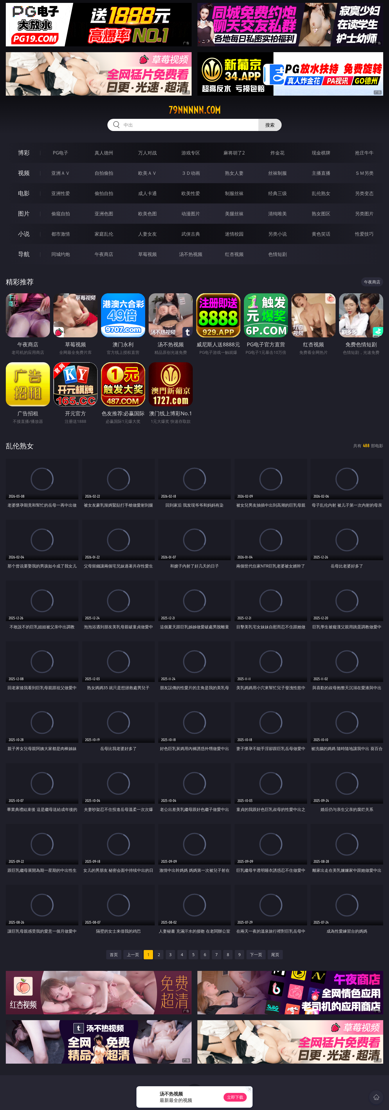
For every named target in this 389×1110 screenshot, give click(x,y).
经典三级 (277, 193)
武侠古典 (190, 234)
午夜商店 (104, 254)
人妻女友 (147, 234)
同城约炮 (60, 254)
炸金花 (277, 153)
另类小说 (277, 234)
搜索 (270, 125)
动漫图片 (190, 213)
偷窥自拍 (60, 213)
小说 (24, 234)
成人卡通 (147, 193)
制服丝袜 (234, 193)
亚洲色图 (104, 213)
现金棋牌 (321, 153)
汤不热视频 (190, 254)
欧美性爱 (190, 193)
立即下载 (235, 1097)
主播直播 (321, 173)
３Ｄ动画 (190, 173)
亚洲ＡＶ (60, 173)
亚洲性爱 (60, 193)
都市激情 (60, 234)
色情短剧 (277, 254)
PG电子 (60, 153)
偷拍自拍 (104, 193)
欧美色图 (147, 213)
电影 (24, 193)
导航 (24, 254)
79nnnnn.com (195, 110)
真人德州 (104, 153)
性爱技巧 (364, 234)
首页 (114, 954)
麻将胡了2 (234, 153)
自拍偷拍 (104, 173)
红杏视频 (234, 254)
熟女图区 (321, 213)
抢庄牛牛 (364, 153)
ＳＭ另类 (364, 173)
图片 (24, 213)
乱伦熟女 (321, 193)
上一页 (133, 954)
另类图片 (364, 213)
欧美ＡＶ (147, 173)
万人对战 (147, 153)
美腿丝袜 (234, 213)
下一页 (256, 954)
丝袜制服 (277, 173)
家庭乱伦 (104, 234)
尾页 (275, 954)
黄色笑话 (321, 234)
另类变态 (364, 193)
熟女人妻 (234, 173)
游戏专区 (190, 153)
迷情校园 (234, 234)
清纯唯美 (277, 213)
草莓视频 (147, 254)
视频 (24, 173)
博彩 (24, 153)
